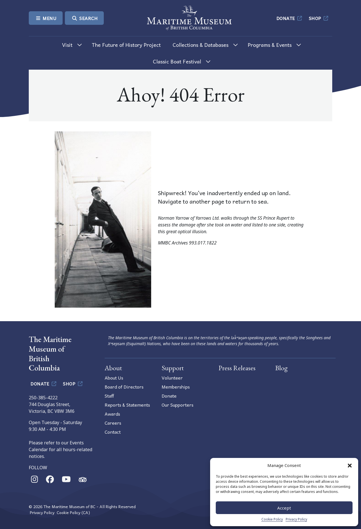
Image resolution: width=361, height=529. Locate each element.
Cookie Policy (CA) (73, 512)
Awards (112, 413)
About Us (114, 377)
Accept (284, 508)
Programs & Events (270, 45)
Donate (289, 18)
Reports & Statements (127, 404)
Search (84, 18)
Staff (109, 395)
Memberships (176, 386)
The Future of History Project (126, 45)
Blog (281, 367)
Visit (67, 45)
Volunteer (172, 377)
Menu (45, 18)
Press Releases (237, 367)
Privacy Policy (296, 519)
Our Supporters (177, 404)
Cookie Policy (272, 519)
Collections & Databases (200, 45)
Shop (319, 18)
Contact (113, 431)
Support (173, 367)
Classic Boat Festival (177, 61)
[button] (350, 465)
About (113, 367)
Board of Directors (124, 386)
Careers (113, 422)
